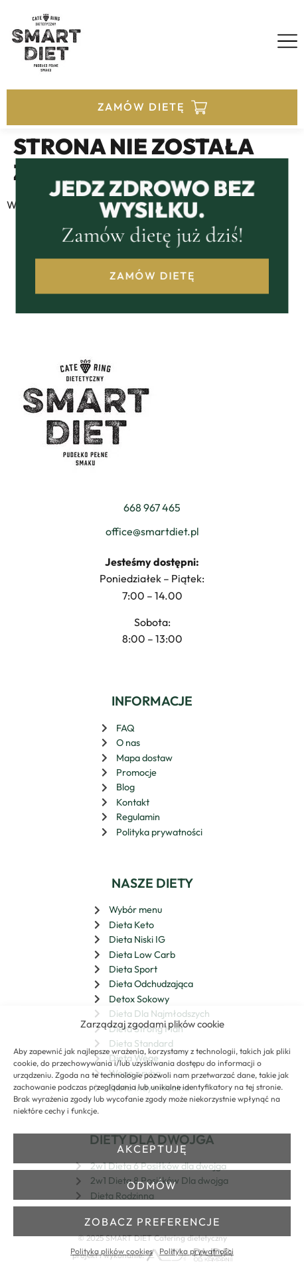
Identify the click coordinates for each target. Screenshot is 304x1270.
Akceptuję (152, 1148)
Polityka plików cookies (111, 1251)
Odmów (152, 1185)
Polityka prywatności (196, 1251)
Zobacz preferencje (152, 1221)
